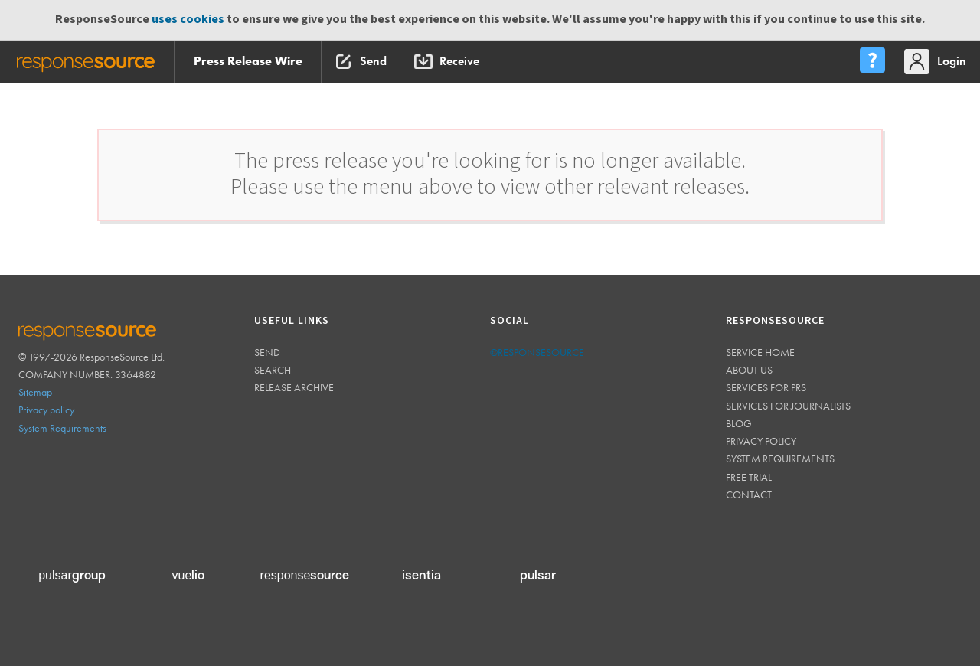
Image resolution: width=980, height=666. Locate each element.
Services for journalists (788, 406)
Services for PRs (766, 387)
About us (749, 370)
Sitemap (35, 392)
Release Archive (294, 387)
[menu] (872, 62)
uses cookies (188, 19)
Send (267, 352)
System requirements (780, 458)
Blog (739, 423)
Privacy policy (46, 409)
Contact (749, 494)
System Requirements (62, 428)
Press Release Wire (248, 61)
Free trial (749, 477)
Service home (760, 352)
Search (272, 370)
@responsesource (537, 352)
